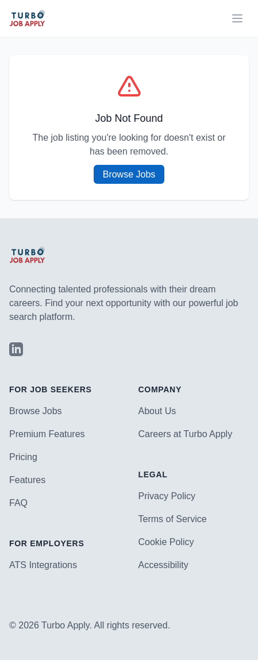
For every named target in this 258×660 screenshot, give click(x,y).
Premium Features (47, 434)
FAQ (18, 503)
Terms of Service (172, 519)
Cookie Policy (166, 542)
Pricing (23, 457)
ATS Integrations (43, 565)
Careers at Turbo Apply (185, 434)
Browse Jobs (129, 174)
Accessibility (163, 565)
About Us (157, 411)
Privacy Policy (167, 496)
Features (27, 480)
